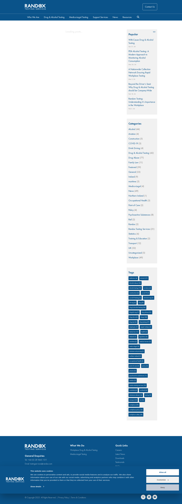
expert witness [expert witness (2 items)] (146, 327)
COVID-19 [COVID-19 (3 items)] (145, 293)
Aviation (132, 134)
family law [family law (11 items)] (133, 332)
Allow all (162, 483)
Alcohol (131, 129)
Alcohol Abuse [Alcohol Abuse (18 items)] (135, 283)
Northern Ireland (135, 195)
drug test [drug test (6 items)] (133, 322)
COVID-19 (133, 143)
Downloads (119, 458)
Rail (130, 219)
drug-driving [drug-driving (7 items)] (134, 312)
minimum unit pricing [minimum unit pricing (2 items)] (136, 351)
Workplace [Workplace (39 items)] (134, 405)
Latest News (120, 454)
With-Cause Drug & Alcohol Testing (140, 41)
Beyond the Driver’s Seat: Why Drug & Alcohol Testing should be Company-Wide (141, 87)
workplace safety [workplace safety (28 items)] (135, 414)
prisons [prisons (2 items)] (132, 371)
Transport (132, 243)
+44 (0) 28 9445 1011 (37, 460)
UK (129, 248)
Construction (133, 138)
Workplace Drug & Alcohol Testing (83, 450)
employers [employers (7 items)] (133, 327)
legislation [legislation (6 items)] (143, 337)
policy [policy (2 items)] (145, 366)
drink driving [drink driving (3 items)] (148, 298)
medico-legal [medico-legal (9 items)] (134, 346)
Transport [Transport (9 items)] (133, 400)
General (132, 172)
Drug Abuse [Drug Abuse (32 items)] (146, 312)
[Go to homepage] (35, 7)
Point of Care (134, 205)
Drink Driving (134, 148)
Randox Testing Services (139, 229)
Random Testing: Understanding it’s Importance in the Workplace (141, 102)
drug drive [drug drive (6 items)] (133, 317)
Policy (131, 210)
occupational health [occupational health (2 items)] (136, 361)
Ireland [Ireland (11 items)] (132, 337)
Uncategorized (135, 252)
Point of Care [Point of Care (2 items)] (134, 366)
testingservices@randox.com (41, 464)
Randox (131, 224)
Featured (132, 167)
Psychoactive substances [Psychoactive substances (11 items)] (138, 375)
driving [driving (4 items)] (132, 302)
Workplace (133, 257)
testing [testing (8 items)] (148, 395)
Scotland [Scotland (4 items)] (143, 390)
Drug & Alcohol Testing (138, 153)
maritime (132, 181)
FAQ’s (117, 466)
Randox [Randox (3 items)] (132, 380)
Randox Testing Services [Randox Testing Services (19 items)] (137, 385)
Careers (118, 450)
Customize (163, 490)
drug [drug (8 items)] (141, 302)
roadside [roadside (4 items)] (133, 390)
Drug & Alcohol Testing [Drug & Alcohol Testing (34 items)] (137, 307)
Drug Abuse (133, 157)
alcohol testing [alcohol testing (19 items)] (135, 288)
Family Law (133, 162)
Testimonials (119, 462)
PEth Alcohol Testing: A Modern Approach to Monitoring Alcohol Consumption (138, 56)
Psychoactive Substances (139, 214)
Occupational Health (137, 200)
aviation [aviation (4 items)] (147, 288)
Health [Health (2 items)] (144, 332)
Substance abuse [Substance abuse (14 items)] (135, 395)
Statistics (132, 233)
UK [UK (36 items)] (142, 400)
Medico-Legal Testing (78, 454)
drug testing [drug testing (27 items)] (145, 322)
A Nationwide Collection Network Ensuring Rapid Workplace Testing (139, 72)
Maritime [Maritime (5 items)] (133, 341)
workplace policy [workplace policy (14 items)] (136, 410)
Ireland (131, 176)
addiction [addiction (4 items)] (133, 278)
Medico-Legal (134, 186)
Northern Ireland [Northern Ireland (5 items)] (135, 356)
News (131, 191)
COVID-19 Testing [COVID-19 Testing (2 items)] (135, 298)
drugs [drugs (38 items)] (144, 317)
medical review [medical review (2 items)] (145, 341)
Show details (35, 497)
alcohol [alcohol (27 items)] (144, 278)
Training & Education (137, 238)
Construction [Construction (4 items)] (134, 293)
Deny (163, 498)
